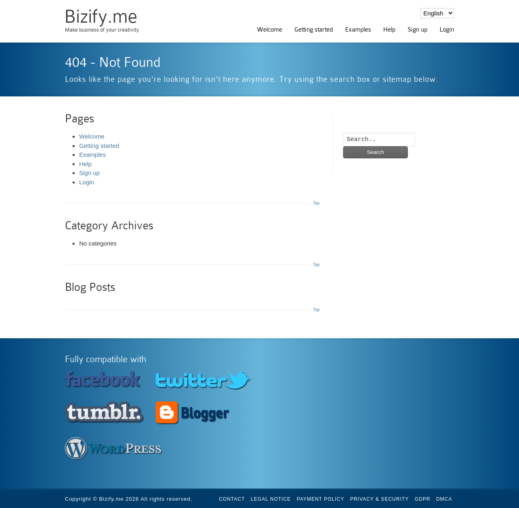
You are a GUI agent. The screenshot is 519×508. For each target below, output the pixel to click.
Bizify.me (100, 16)
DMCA (444, 499)
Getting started (313, 29)
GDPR (423, 499)
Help (389, 29)
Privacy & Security (379, 499)
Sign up (417, 29)
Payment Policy (320, 499)
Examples (358, 29)
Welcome (269, 29)
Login (447, 29)
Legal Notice (271, 499)
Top (316, 203)
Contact (232, 499)
